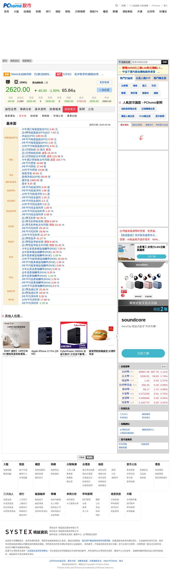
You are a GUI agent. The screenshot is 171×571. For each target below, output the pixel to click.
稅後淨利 (11, 190)
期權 (115, 11)
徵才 (121, 561)
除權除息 (144, 470)
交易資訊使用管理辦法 (37, 551)
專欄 (53, 493)
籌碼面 (45, 115)
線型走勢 (11, 109)
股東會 (143, 477)
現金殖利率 (11, 211)
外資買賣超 (8, 503)
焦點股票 (115, 511)
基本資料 (40, 109)
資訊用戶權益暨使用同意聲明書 (96, 540)
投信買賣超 (8, 507)
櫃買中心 (23, 474)
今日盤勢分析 (73, 503)
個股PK (94, 11)
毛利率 (11, 226)
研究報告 (71, 499)
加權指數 (7, 470)
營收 (11, 160)
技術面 (34, 115)
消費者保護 (83, 561)
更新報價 (104, 82)
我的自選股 (137, 125)
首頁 (6, 11)
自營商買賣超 (9, 511)
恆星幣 (125, 402)
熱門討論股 (126, 78)
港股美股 (127, 11)
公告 (91, 109)
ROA (11, 277)
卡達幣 (125, 393)
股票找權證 (40, 470)
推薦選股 (159, 474)
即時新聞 (87, 493)
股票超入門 (56, 507)
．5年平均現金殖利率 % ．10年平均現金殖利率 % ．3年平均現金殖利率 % (36, 211)
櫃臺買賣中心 (148, 429)
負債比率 (11, 291)
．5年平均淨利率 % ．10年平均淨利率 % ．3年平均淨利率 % (34, 299)
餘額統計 (39, 499)
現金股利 (11, 201)
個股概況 (70, 109)
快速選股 (159, 470)
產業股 (70, 474)
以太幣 (125, 376)
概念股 (70, 481)
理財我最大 (56, 511)
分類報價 (80, 11)
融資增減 (39, 503)
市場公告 (58, 115)
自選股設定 (87, 477)
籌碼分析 (25, 109)
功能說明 (145, 444)
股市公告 (132, 464)
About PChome (110, 561)
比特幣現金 (125, 384)
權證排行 (39, 477)
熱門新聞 (86, 499)
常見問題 (123, 444)
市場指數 (23, 477)
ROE (11, 257)
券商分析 (72, 493)
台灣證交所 (125, 429)
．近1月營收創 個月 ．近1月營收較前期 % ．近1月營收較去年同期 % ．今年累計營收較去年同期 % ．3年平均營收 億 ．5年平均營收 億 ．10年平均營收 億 (42, 159)
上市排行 (23, 499)
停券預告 (131, 474)
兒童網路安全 (95, 561)
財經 (98, 511)
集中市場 (23, 470)
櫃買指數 (7, 474)
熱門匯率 (131, 503)
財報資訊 (86, 481)
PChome (156, 5)
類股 (67, 11)
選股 (58, 11)
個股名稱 (125, 62)
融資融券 (146, 414)
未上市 (85, 511)
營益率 (11, 242)
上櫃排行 (23, 503)
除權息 (163, 11)
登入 (166, 5)
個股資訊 (14, 60)
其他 (98, 507)
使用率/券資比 (41, 511)
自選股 (27, 11)
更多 (163, 367)
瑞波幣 (125, 380)
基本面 (23, 115)
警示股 (130, 477)
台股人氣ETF (143, 78)
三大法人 (124, 414)
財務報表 (55, 109)
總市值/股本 (11, 182)
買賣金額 (7, 499)
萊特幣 (126, 389)
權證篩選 (39, 474)
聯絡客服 (123, 447)
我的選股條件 (161, 477)
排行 (48, 11)
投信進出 (146, 417)
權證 (105, 11)
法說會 (143, 474)
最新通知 (10, 115)
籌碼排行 (23, 511)
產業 (84, 507)
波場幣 (125, 397)
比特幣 (151, 11)
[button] (116, 336)
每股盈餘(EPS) (11, 137)
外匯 (139, 11)
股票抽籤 (131, 481)
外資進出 (124, 417)
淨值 (11, 175)
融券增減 (39, 507)
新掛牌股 (131, 470)
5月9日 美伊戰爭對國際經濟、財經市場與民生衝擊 (84, 74)
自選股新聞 (87, 485)
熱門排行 (115, 507)
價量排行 (149, 125)
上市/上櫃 (71, 470)
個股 (100, 464)
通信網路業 (37, 82)
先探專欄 (55, 515)
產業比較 (72, 115)
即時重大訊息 (162, 125)
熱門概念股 (160, 78)
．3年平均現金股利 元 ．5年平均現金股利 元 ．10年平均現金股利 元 (34, 201)
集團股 (70, 477)
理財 (98, 515)
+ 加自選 (104, 89)
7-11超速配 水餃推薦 (138, 5)
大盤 (16, 11)
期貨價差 (55, 474)
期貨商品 (55, 470)
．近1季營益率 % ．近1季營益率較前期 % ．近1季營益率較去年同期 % (41, 241)
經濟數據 (131, 511)
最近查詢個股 (88, 470)
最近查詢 (124, 125)
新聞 (124, 5)
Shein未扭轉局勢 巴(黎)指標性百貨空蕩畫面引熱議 (32, 74)
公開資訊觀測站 (127, 433)
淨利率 (11, 300)
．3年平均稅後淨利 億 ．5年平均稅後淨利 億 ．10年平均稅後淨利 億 (34, 190)
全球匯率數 (132, 499)
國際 (98, 499)
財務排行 (23, 507)
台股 (84, 503)
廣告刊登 (72, 561)
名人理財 (55, 503)
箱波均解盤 (56, 499)
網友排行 (23, 515)
